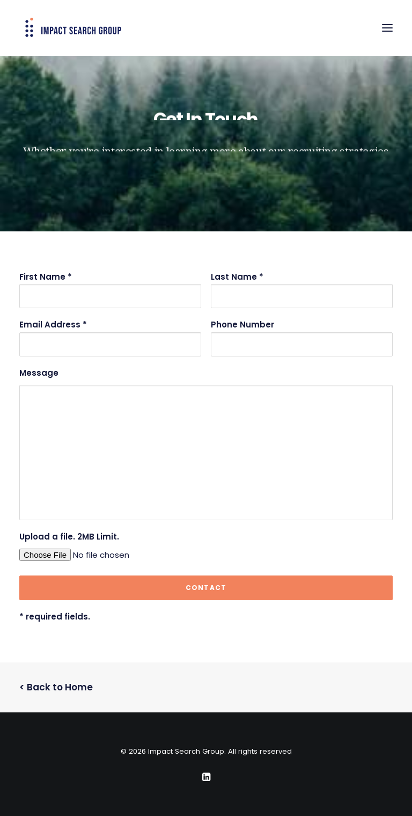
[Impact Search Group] (73, 27)
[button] (387, 28)
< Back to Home (56, 687)
